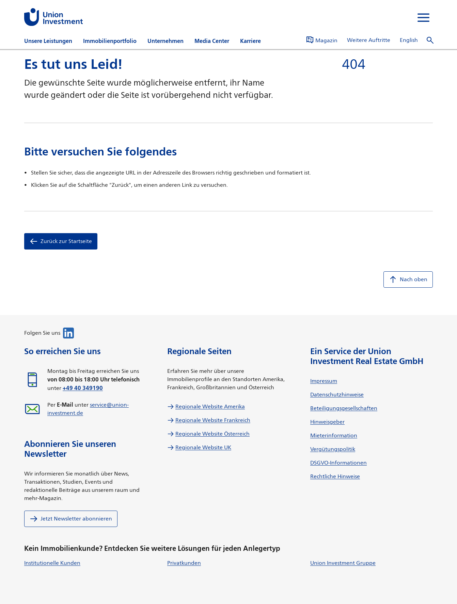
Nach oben (408, 279)
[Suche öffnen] (430, 40)
